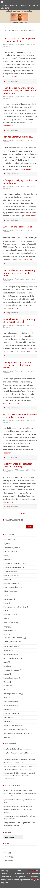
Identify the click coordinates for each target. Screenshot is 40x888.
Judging (6, 627)
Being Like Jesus (9, 552)
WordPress (34, 880)
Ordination (7, 650)
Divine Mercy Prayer (10, 583)
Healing (6, 603)
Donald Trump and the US (12, 587)
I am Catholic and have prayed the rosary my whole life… (19, 39)
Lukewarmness (9, 630)
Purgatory (7, 666)
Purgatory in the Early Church (13, 749)
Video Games (8, 717)
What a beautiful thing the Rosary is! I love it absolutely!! (19, 320)
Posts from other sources (12, 658)
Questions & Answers (11, 670)
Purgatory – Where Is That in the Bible (16, 753)
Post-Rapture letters (10, 654)
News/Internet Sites (10, 646)
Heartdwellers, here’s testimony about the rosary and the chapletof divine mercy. (20, 90)
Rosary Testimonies (12, 81)
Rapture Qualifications (11, 678)
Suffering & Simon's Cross (12, 694)
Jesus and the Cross (10, 623)
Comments (9, 857)
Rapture (6, 674)
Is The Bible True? (9, 615)
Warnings (7, 721)
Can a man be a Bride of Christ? (14, 563)
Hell (5, 611)
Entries (7, 853)
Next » (22, 514)
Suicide (6, 698)
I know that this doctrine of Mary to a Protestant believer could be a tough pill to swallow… (18, 809)
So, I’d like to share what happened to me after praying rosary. (20, 415)
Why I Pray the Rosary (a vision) (18, 226)
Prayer (6, 662)
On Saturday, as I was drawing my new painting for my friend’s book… (19, 273)
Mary (5, 634)
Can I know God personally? (13, 567)
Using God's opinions (10, 713)
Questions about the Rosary (14, 638)
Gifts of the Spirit (9, 591)
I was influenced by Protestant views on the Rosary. (17, 465)
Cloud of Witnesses (10, 575)
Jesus (5, 619)
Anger (6, 544)
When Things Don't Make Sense (14, 729)
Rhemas (6, 682)
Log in (5, 849)
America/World (8, 540)
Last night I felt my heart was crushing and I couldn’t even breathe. (17, 365)
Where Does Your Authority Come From (17, 733)
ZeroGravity (32, 871)
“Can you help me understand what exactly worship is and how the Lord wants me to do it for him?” (20, 793)
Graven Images (8, 599)
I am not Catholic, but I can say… (18, 136)
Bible (5, 556)
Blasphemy (7, 559)
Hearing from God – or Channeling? (15, 607)
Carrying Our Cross (10, 571)
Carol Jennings (9, 45)
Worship (6, 737)
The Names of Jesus (10, 701)
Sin (5, 690)
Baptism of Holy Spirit (11, 548)
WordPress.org (8, 861)
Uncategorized (8, 709)
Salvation (7, 686)
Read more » (12, 77)
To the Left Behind (10, 705)
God (5, 595)
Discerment (7, 579)
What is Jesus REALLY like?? (13, 725)
